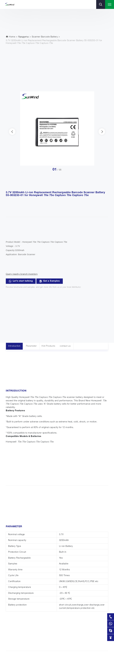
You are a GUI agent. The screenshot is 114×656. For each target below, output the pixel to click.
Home (10, 36)
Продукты (23, 37)
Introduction (14, 346)
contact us (65, 346)
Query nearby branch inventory (22, 274)
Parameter (31, 346)
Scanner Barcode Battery (45, 37)
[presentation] (12, 131)
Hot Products (48, 346)
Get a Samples (49, 281)
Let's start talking (21, 281)
